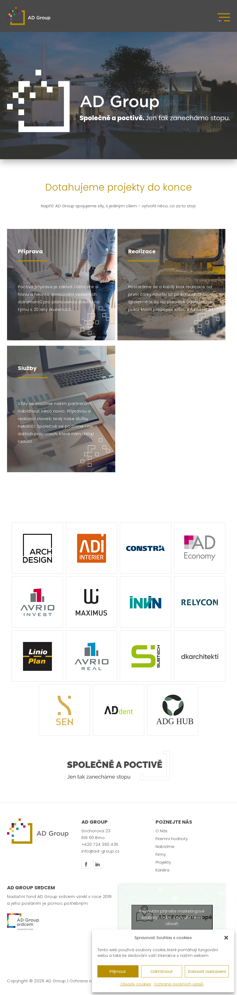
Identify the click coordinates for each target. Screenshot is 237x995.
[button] (226, 937)
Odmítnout (161, 971)
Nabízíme (165, 846)
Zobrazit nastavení (207, 971)
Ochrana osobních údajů (178, 984)
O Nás (161, 831)
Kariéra (162, 870)
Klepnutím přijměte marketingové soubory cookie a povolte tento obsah (172, 917)
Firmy (161, 854)
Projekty (163, 862)
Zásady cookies (135, 984)
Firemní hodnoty (172, 838)
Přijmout (118, 971)
